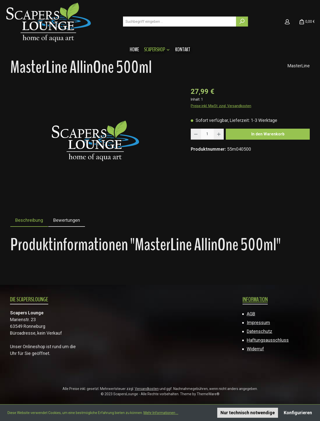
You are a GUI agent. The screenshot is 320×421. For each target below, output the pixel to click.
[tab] (29, 220)
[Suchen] (242, 22)
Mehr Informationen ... (161, 413)
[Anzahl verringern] (196, 134)
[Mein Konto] (287, 21)
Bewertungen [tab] (66, 220)
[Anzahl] (207, 134)
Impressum (258, 322)
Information (255, 299)
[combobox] (179, 22)
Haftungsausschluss (268, 340)
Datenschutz (259, 331)
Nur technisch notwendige (247, 412)
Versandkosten (147, 389)
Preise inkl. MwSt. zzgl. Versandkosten (221, 106)
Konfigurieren (298, 412)
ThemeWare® (208, 394)
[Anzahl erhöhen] (219, 134)
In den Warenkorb (267, 134)
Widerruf (255, 348)
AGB (251, 313)
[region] (95, 140)
